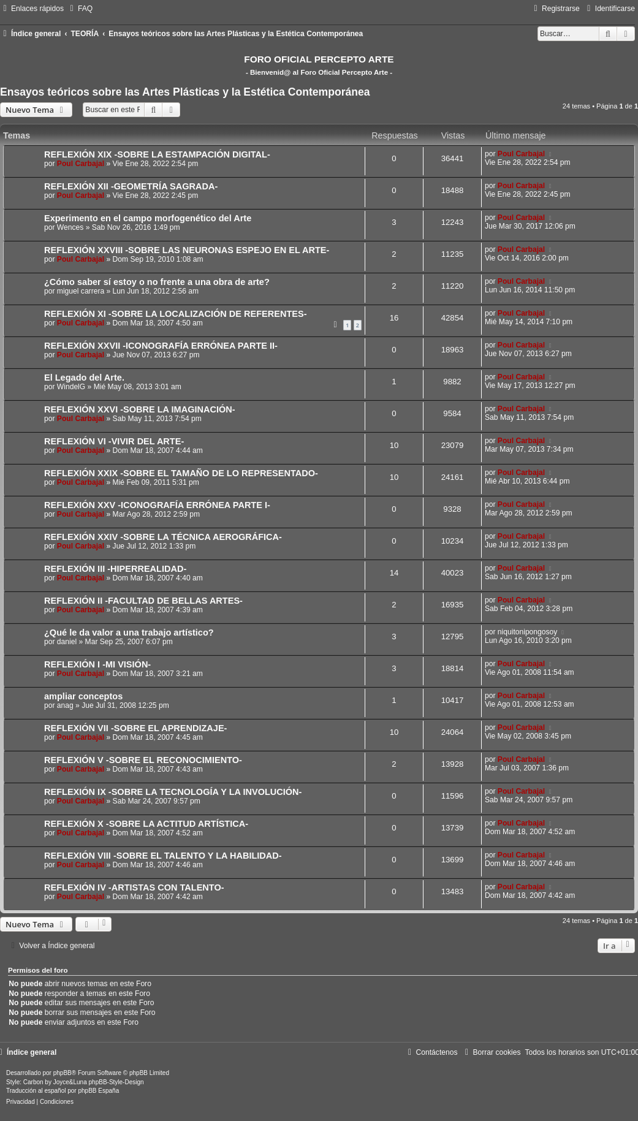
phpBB (62, 1073)
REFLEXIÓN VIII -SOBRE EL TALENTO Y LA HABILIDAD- (163, 856)
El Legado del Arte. (84, 377)
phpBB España (98, 1090)
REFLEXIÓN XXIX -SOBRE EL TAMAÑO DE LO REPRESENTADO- (181, 473)
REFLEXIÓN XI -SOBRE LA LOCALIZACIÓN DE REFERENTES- (175, 314)
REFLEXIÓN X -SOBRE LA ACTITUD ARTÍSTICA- (146, 824)
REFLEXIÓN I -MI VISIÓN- (97, 664)
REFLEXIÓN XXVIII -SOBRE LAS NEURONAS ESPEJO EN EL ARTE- (186, 250)
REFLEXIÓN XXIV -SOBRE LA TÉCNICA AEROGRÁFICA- (163, 537)
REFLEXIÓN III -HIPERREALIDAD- (115, 569)
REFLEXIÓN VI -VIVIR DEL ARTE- (114, 441)
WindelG (71, 386)
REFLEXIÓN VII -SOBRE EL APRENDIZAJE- (135, 728)
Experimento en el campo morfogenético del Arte (147, 218)
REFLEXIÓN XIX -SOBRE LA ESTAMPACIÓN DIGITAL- (157, 154)
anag (65, 705)
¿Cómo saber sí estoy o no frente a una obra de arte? (157, 282)
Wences (70, 227)
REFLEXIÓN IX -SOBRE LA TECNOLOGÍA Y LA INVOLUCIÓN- (173, 792)
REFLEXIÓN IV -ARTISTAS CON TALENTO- (134, 887)
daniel (67, 641)
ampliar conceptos (83, 696)
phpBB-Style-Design (116, 1082)
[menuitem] (80, 8)
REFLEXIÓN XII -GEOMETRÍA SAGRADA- (131, 186)
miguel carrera (80, 291)
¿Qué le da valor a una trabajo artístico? (129, 632)
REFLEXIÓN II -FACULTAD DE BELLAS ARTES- (143, 601)
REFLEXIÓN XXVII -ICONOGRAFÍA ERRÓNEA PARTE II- (161, 346)
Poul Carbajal (80, 163)
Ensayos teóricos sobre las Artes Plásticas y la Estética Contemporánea (185, 92)
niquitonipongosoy (528, 632)
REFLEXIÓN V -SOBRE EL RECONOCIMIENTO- (143, 760)
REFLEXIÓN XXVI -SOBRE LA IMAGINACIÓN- (139, 409)
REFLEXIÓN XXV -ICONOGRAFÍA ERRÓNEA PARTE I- (157, 505)
